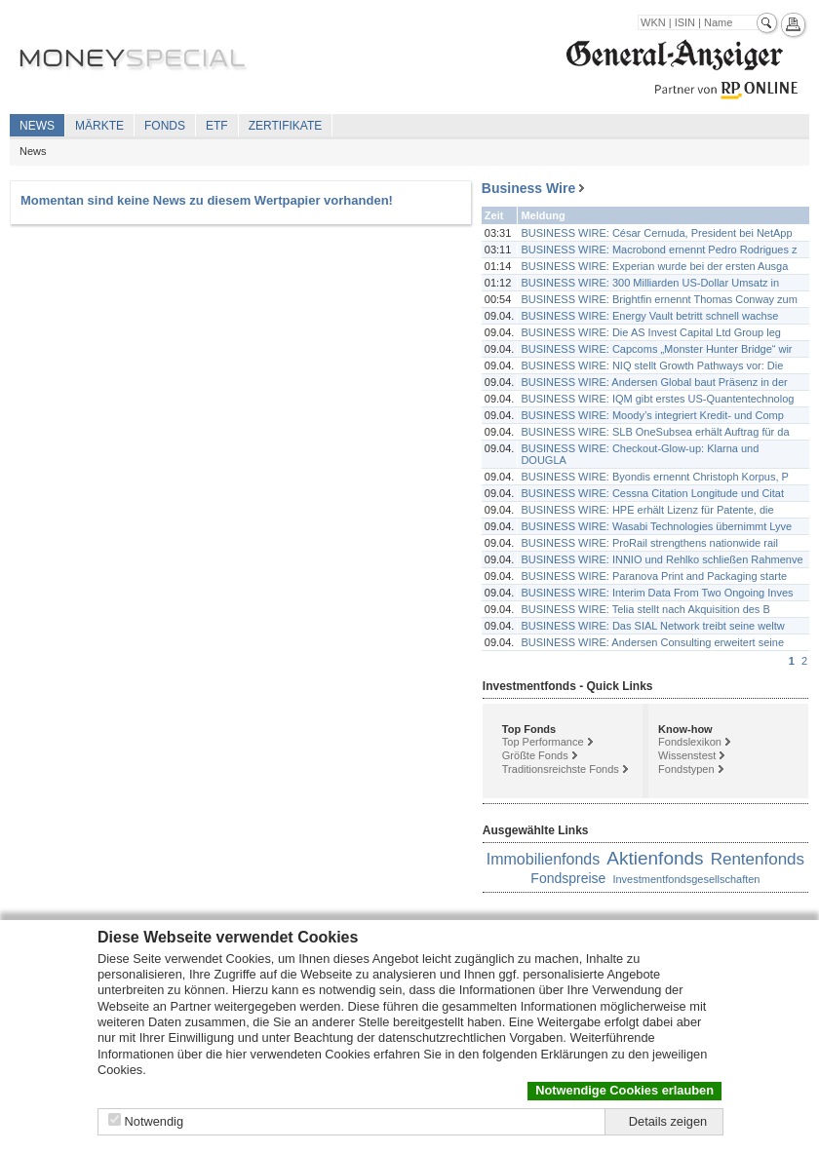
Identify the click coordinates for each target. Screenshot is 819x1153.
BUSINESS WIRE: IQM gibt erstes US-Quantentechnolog (657, 398)
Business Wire (528, 188)
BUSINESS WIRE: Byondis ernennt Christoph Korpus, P (655, 476)
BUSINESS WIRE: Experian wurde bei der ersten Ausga (654, 266)
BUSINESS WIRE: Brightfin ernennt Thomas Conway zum (659, 299)
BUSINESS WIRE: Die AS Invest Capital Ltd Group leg (651, 332)
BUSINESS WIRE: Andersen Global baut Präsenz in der (654, 382)
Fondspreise (567, 878)
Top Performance (543, 742)
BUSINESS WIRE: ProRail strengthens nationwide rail (649, 543)
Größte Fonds (535, 755)
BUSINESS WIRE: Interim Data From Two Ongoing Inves (657, 592)
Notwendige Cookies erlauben (624, 1090)
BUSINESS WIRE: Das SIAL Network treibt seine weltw (652, 626)
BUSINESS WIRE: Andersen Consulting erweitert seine (652, 642)
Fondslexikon (690, 742)
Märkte (99, 126)
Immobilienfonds (544, 859)
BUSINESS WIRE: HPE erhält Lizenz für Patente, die (647, 510)
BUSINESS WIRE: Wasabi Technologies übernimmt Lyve (656, 526)
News (37, 126)
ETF (217, 126)
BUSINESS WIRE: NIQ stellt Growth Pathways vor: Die (652, 365)
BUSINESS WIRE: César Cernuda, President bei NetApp (656, 233)
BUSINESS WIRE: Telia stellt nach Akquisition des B (645, 609)
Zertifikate (286, 126)
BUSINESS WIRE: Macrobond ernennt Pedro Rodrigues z (659, 249)
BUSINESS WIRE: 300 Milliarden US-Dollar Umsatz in (650, 282)
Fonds (164, 126)
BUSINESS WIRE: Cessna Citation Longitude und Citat (652, 493)
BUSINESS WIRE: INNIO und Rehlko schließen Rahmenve (661, 559)
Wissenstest (687, 755)
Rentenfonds (757, 859)
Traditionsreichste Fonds (560, 769)
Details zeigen (668, 1121)
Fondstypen (686, 769)
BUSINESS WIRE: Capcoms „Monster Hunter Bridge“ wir (656, 349)
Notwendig (154, 1121)
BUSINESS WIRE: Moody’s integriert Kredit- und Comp (652, 415)
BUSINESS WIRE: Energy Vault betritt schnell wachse (649, 316)
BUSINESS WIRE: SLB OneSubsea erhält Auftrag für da (655, 432)
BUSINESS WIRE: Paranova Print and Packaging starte (654, 576)
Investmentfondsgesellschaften (686, 879)
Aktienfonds (654, 858)
